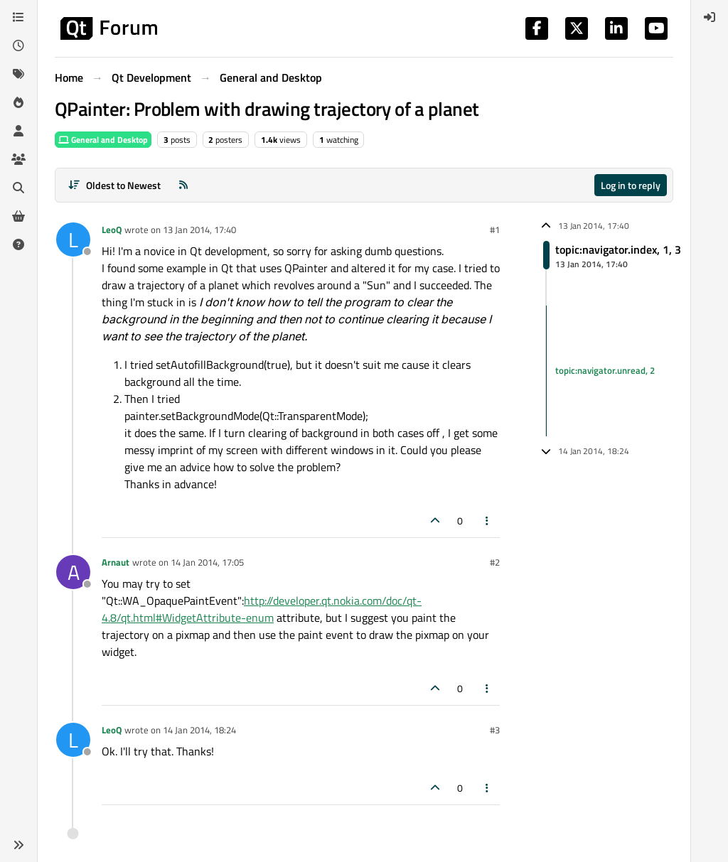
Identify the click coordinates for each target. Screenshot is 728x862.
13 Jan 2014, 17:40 (199, 229)
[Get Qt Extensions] (18, 216)
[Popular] (18, 102)
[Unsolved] (18, 244)
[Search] (18, 187)
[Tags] (18, 74)
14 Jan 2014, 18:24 (199, 730)
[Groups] (18, 159)
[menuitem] (709, 17)
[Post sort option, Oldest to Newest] (114, 185)
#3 (495, 730)
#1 (495, 229)
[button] (18, 845)
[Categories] (18, 17)
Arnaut (115, 562)
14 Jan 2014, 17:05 (207, 562)
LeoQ (112, 229)
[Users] (18, 130)
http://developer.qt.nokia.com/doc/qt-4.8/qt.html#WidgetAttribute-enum (262, 609)
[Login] (709, 17)
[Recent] (18, 45)
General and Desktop (103, 139)
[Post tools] (487, 521)
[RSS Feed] (183, 185)
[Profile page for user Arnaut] (73, 572)
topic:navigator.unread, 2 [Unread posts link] (605, 370)
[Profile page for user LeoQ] (73, 239)
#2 (495, 562)
